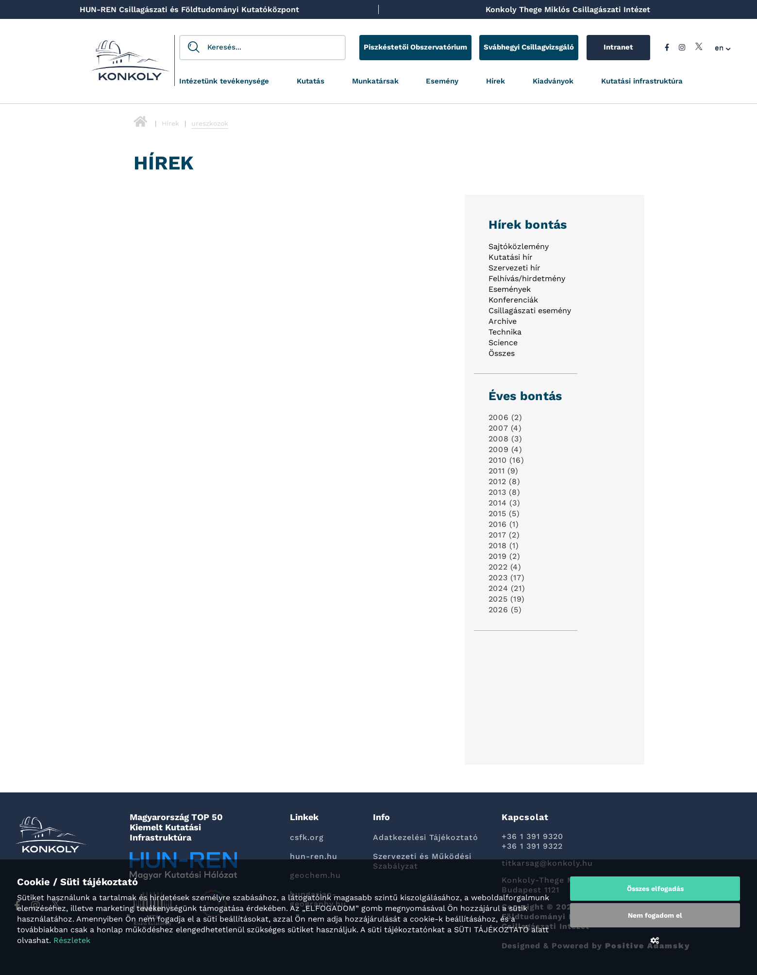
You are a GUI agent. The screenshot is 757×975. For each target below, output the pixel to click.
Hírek (495, 81)
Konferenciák (513, 299)
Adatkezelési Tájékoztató (425, 837)
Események (509, 289)
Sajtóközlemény (518, 246)
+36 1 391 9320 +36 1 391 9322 (532, 841)
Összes (501, 353)
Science (503, 342)
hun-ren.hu (313, 856)
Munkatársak (375, 81)
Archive (502, 321)
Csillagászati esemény (529, 310)
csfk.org (307, 837)
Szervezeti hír (514, 267)
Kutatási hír (510, 257)
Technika (504, 331)
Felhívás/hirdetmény (526, 278)
